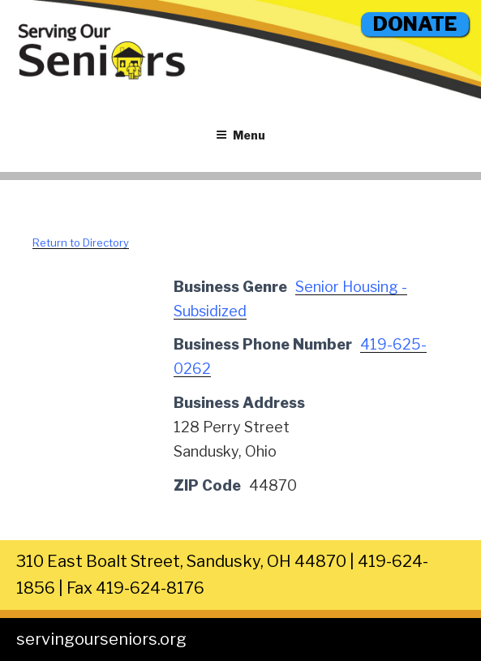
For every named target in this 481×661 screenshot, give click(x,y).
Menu (240, 135)
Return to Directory (80, 242)
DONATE (415, 24)
